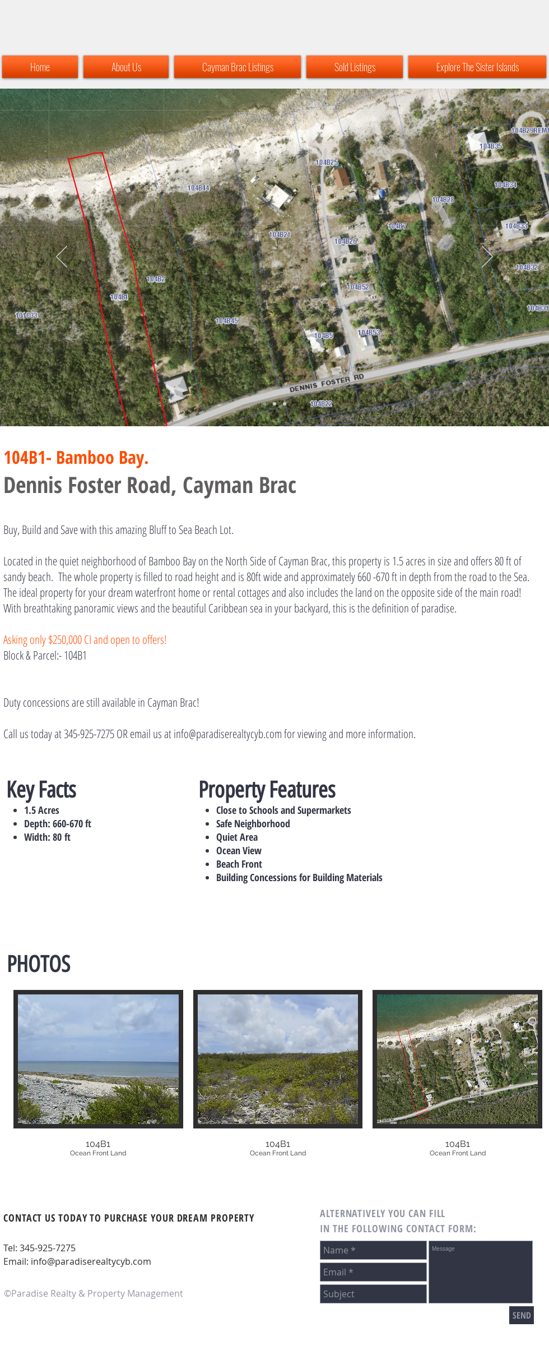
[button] (98, 1082)
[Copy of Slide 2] (274, 404)
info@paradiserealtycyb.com (228, 733)
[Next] (487, 257)
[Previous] (61, 257)
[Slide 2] (264, 404)
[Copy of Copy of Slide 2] (284, 404)
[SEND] (521, 1315)
